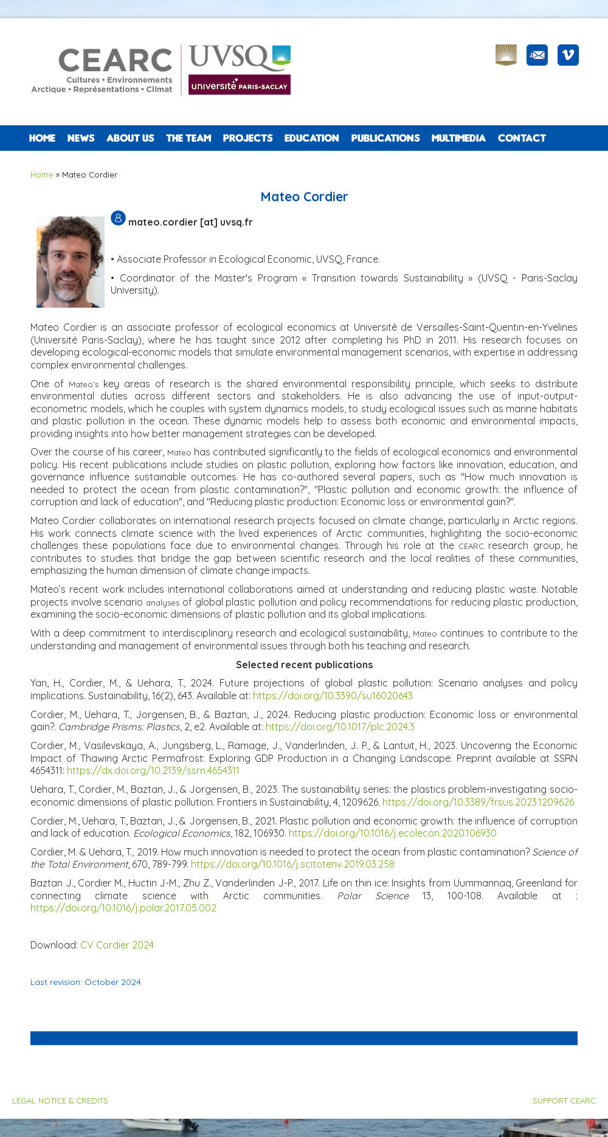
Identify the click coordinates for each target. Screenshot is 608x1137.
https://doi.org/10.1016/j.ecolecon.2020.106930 (393, 833)
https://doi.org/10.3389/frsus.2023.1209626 (478, 802)
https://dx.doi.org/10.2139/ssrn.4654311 (153, 770)
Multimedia (459, 138)
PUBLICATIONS (385, 138)
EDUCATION (312, 138)
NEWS (80, 138)
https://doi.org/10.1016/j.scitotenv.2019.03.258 (293, 864)
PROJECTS (247, 138)
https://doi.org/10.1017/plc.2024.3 (340, 727)
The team (188, 138)
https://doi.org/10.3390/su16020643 (333, 695)
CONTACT (522, 138)
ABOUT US (130, 138)
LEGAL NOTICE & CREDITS (60, 1100)
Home (42, 138)
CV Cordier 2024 (117, 945)
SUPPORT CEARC (564, 1100)
